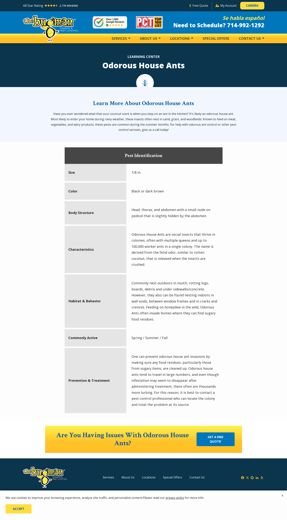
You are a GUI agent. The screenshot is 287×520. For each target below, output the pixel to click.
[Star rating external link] (104, 5)
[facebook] (242, 477)
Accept (18, 509)
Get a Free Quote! (215, 439)
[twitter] (247, 477)
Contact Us (250, 38)
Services (120, 38)
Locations (180, 38)
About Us (149, 38)
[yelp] (262, 477)
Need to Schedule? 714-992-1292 (218, 25)
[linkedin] (257, 477)
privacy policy (175, 498)
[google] (252, 477)
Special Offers (216, 38)
